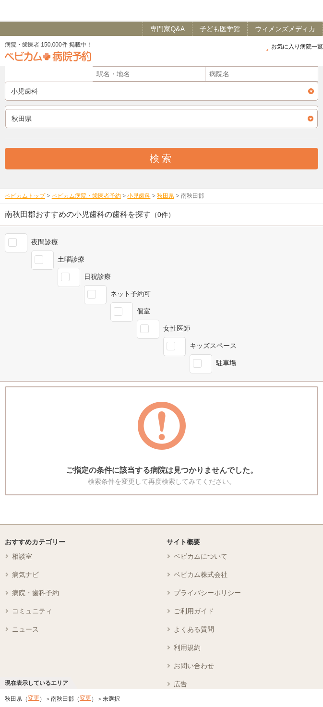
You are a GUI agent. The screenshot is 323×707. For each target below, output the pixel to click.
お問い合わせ (194, 666)
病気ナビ (25, 574)
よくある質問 (194, 629)
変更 (33, 698)
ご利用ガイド (194, 611)
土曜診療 (71, 259)
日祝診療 (97, 276)
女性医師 (176, 328)
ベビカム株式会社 (200, 574)
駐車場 (226, 363)
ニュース (25, 629)
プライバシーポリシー (207, 593)
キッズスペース (213, 345)
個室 (143, 311)
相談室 (22, 556)
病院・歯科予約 (35, 593)
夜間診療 (44, 242)
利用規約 (187, 647)
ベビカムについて (200, 556)
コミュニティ (32, 611)
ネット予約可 (130, 294)
